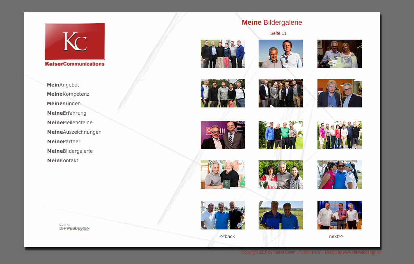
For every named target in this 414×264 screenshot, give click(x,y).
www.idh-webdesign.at (361, 252)
